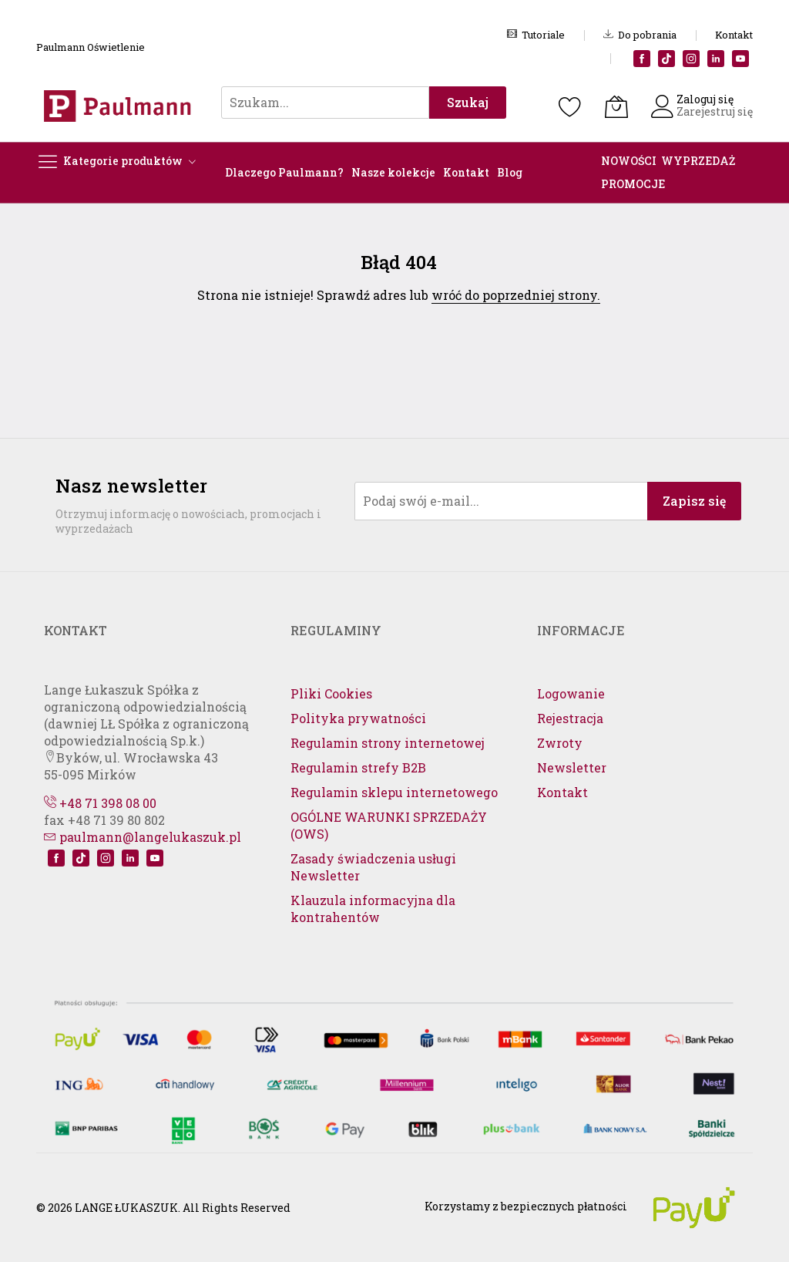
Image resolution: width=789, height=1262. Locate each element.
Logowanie (571, 693)
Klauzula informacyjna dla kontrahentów (372, 908)
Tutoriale (536, 35)
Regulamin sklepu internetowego (394, 792)
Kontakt (734, 35)
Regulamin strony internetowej (387, 743)
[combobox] (325, 102)
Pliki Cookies (331, 693)
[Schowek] (570, 106)
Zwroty (560, 743)
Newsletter (571, 767)
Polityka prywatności (358, 718)
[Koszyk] (616, 106)
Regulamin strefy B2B (358, 767)
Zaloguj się (705, 99)
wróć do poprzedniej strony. (515, 295)
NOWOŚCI (628, 160)
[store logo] (121, 106)
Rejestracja (570, 718)
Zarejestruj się (715, 111)
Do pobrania (640, 35)
